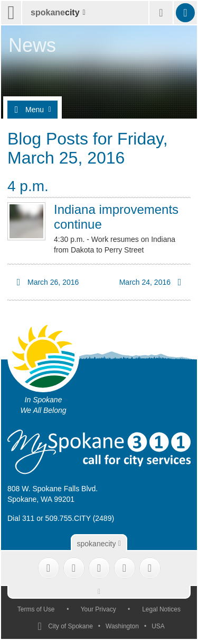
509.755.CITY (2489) (80, 518)
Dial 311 (20, 518)
